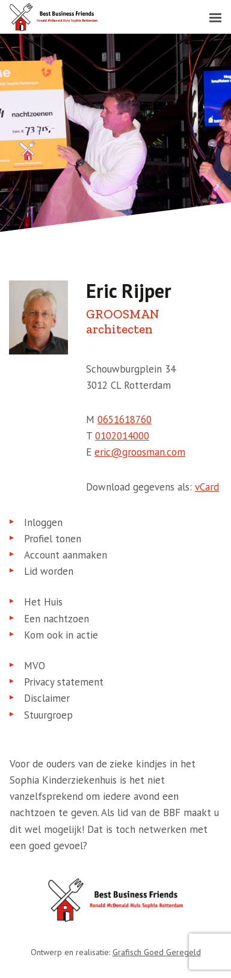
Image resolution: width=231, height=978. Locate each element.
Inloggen (43, 522)
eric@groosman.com (139, 452)
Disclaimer (47, 698)
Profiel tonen (52, 538)
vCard (207, 487)
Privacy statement (63, 682)
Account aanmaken (65, 555)
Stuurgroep (48, 715)
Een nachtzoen (56, 618)
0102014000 (122, 435)
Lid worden (48, 571)
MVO (34, 665)
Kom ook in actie (61, 635)
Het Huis (43, 601)
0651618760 (124, 419)
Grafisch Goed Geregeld (156, 952)
